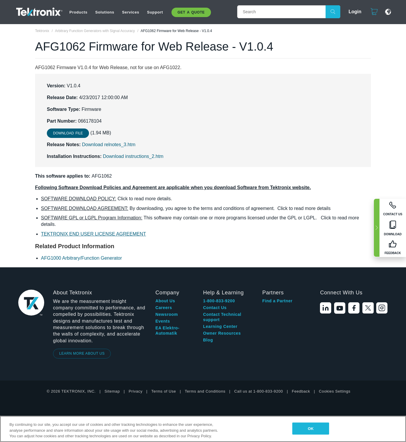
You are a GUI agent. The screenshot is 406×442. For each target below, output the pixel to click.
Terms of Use (163, 391)
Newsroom (166, 314)
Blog (208, 340)
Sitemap (112, 391)
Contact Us (215, 307)
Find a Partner (277, 300)
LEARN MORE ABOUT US (82, 353)
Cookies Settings (334, 391)
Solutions (104, 12)
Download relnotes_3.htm (108, 144)
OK (311, 428)
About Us (165, 300)
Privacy (136, 391)
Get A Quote (191, 12)
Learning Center (220, 326)
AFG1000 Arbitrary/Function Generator (81, 258)
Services (130, 12)
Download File (68, 133)
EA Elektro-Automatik (167, 331)
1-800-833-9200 (219, 300)
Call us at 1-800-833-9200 (258, 391)
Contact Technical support (222, 317)
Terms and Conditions (205, 391)
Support (155, 12)
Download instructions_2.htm (133, 156)
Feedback (301, 391)
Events (162, 321)
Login (352, 11)
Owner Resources (222, 333)
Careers (163, 307)
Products (79, 12)
